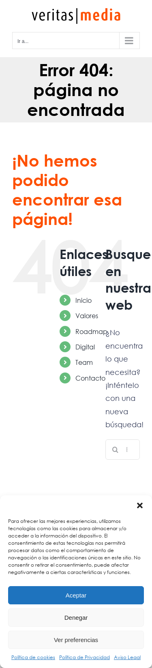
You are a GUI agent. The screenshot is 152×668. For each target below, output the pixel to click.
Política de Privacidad (84, 657)
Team (84, 362)
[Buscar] (115, 449)
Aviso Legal (127, 657)
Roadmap (91, 331)
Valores (86, 315)
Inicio (83, 300)
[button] (140, 505)
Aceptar (76, 595)
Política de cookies (33, 657)
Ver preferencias (76, 639)
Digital (85, 347)
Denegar (76, 617)
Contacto (90, 378)
